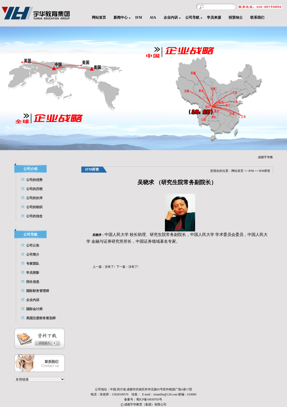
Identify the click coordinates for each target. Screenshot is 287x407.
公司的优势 (34, 180)
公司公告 (32, 245)
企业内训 (171, 17)
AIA (153, 17)
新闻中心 (121, 17)
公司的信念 (34, 216)
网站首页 (99, 17)
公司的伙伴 (34, 198)
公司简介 (32, 254)
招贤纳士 (236, 17)
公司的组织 (34, 207)
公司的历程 (34, 189)
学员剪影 (32, 273)
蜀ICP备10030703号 (149, 399)
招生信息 (32, 282)
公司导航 (192, 17)
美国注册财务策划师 (41, 318)
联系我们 (257, 17)
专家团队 (32, 263)
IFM (138, 17)
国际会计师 (34, 309)
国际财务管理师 (37, 291)
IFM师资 (264, 171)
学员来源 (214, 17)
